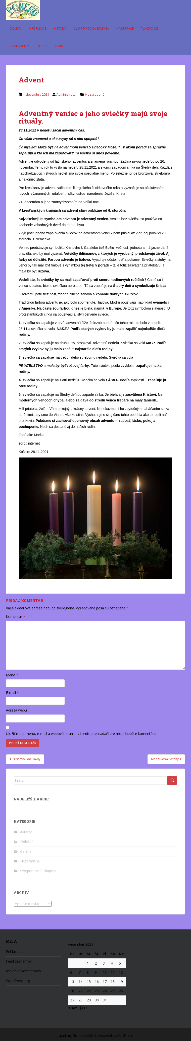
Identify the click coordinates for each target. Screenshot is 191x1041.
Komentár (15, 616)
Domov (15, 28)
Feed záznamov (19, 961)
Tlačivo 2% (149, 28)
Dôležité (27, 841)
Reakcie (60, 46)
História (60, 28)
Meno (12, 675)
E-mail (12, 692)
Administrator (66, 94)
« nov (72, 1007)
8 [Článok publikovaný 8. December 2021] (88, 972)
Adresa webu (16, 710)
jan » (84, 1007)
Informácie (37, 28)
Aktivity (26, 832)
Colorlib (92, 1036)
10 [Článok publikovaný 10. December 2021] (105, 972)
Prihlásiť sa (14, 951)
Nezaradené (94, 94)
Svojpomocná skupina (91, 28)
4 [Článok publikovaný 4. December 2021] (112, 963)
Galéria (25, 851)
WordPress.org (18, 980)
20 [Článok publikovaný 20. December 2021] (72, 990)
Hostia (42, 46)
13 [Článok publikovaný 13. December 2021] (72, 981)
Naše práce (125, 28)
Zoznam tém (19, 46)
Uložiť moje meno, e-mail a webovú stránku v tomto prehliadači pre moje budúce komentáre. (81, 733)
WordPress (125, 1036)
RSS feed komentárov (23, 971)
